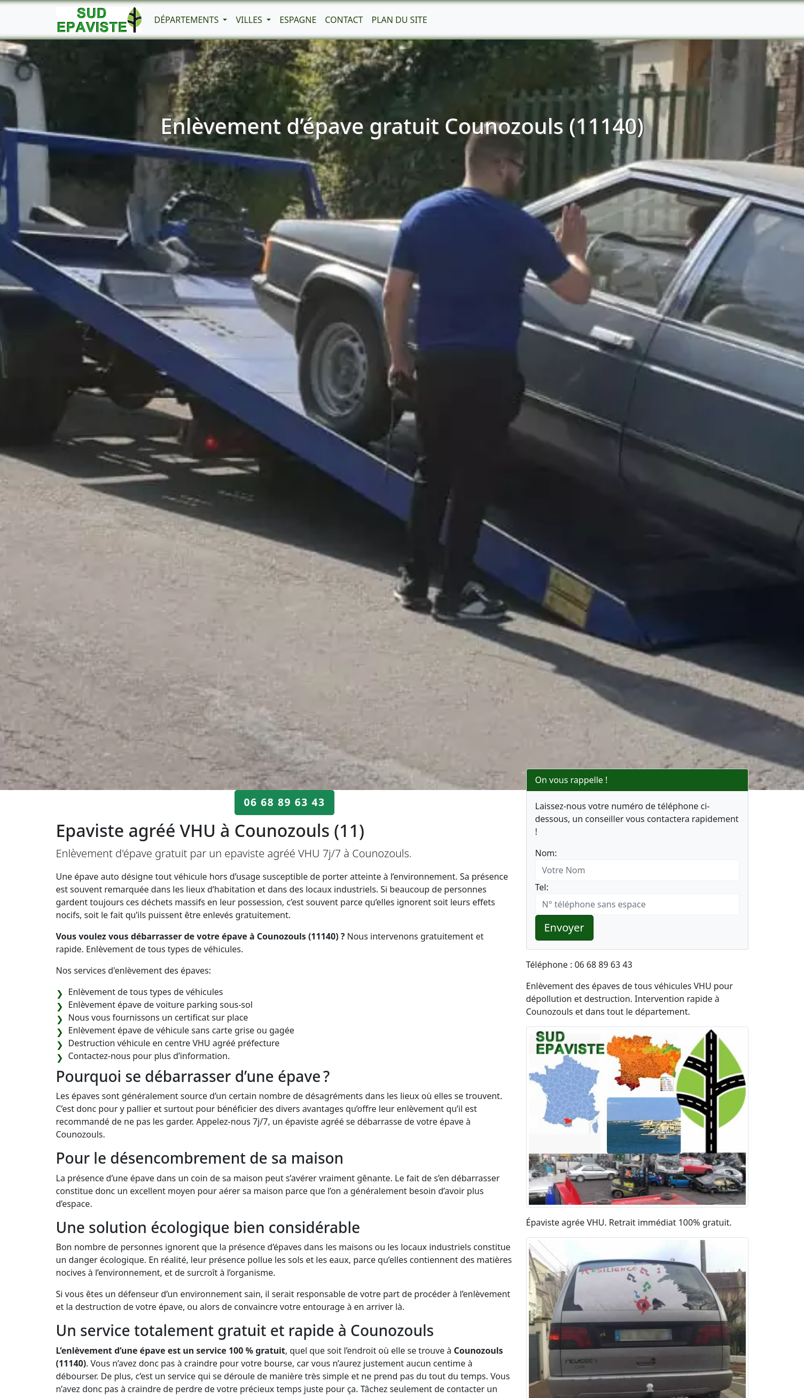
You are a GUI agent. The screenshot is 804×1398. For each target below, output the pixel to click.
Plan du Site (399, 20)
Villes (250, 20)
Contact (344, 20)
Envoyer (564, 927)
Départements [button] (187, 20)
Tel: (542, 887)
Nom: (546, 853)
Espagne (297, 20)
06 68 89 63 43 (284, 802)
